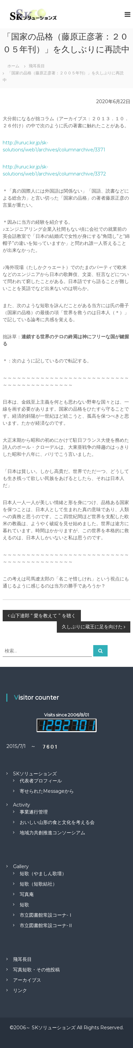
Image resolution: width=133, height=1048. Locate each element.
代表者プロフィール (41, 781)
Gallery (21, 866)
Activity (21, 805)
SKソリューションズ (35, 774)
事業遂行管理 (34, 812)
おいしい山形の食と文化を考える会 (57, 822)
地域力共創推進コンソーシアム (52, 833)
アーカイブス (27, 980)
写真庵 (27, 894)
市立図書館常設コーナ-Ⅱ (46, 925)
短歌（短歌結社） (38, 884)
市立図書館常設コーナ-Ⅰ (46, 915)
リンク (20, 990)
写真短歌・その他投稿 (36, 970)
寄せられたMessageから (47, 791)
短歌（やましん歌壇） (43, 873)
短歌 (24, 905)
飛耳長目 (22, 959)
